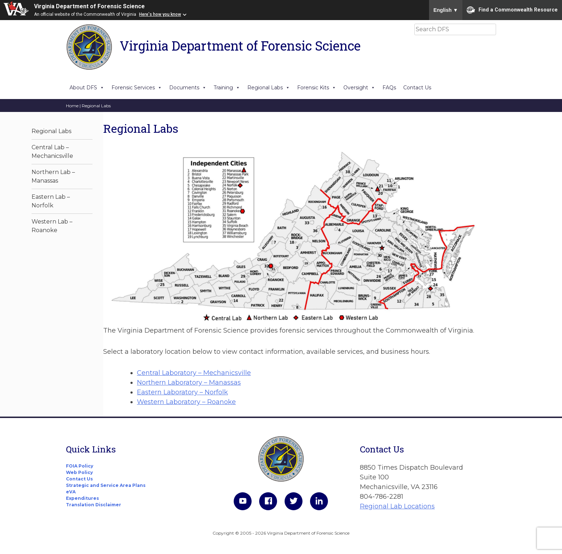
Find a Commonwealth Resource (512, 10)
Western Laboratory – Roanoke (186, 402)
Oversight (359, 87)
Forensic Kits (316, 87)
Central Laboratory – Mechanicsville (194, 373)
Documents (187, 87)
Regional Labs (268, 87)
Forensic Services (136, 87)
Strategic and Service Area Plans (106, 485)
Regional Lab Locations (397, 506)
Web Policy (79, 472)
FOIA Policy (79, 466)
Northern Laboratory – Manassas (189, 382)
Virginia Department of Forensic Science (89, 6)
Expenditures (82, 498)
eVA (71, 491)
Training (227, 87)
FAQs (389, 87)
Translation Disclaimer (93, 504)
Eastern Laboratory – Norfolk (182, 392)
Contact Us (417, 87)
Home (72, 105)
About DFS (87, 87)
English (445, 10)
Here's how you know (160, 14)
